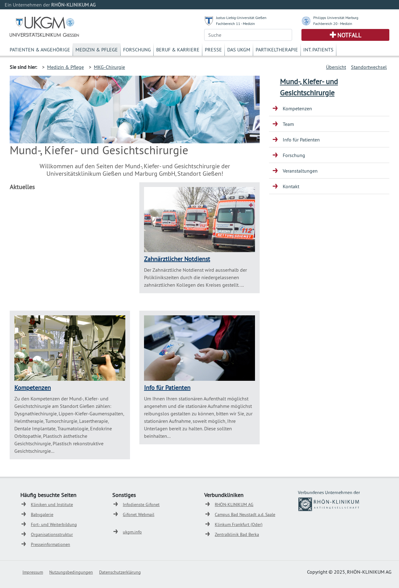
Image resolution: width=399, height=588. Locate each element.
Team (288, 124)
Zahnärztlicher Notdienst (177, 259)
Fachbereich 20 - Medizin (332, 23)
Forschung (137, 49)
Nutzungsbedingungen (71, 572)
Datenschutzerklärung (120, 572)
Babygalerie (42, 514)
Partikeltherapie (277, 49)
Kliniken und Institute (52, 504)
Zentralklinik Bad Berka (237, 534)
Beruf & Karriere (178, 49)
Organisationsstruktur (52, 534)
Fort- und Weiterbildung (54, 524)
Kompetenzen (32, 387)
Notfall (349, 35)
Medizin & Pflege (96, 49)
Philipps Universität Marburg (335, 17)
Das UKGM (238, 49)
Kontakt (291, 186)
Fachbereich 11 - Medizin (235, 23)
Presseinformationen (50, 544)
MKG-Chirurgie (109, 67)
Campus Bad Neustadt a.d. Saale (245, 514)
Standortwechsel (369, 67)
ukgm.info (132, 532)
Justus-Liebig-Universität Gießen (241, 17)
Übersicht (336, 67)
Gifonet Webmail (138, 514)
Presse (213, 49)
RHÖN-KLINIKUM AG (234, 504)
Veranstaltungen (300, 171)
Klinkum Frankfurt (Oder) (238, 524)
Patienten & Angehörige (40, 49)
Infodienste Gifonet (141, 504)
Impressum (32, 572)
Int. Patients (318, 49)
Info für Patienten (167, 387)
